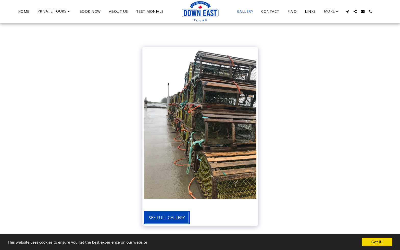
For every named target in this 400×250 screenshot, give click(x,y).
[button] (54, 11)
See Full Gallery (167, 217)
